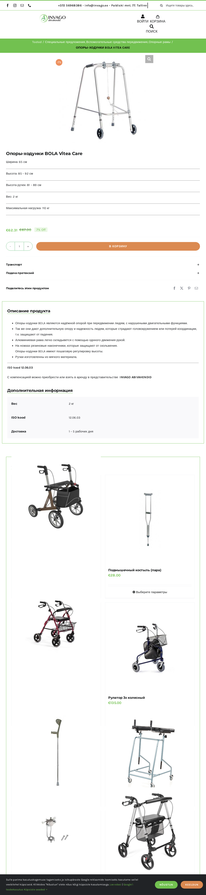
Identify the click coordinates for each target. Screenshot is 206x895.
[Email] (196, 288)
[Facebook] (174, 288)
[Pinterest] (189, 288)
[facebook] (7, 5)
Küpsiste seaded (35, 889)
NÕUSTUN (166, 884)
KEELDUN (191, 884)
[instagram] (14, 5)
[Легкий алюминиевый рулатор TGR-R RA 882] (56, 624)
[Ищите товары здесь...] (178, 5)
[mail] (22, 5)
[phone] (29, 5)
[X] (181, 288)
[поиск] (161, 5)
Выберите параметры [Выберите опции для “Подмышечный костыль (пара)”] (151, 592)
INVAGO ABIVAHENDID (135, 377)
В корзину (118, 246)
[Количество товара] (19, 246)
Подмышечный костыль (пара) (134, 570)
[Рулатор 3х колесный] (150, 647)
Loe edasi (115, 884)
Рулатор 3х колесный (126, 698)
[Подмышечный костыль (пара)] (150, 519)
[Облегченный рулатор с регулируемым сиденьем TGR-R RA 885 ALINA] (150, 832)
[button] (149, 59)
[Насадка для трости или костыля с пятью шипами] (56, 832)
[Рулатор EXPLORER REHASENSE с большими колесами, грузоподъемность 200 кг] (56, 496)
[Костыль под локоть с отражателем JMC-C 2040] (56, 751)
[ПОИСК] (152, 30)
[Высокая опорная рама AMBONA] (150, 751)
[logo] (53, 16)
